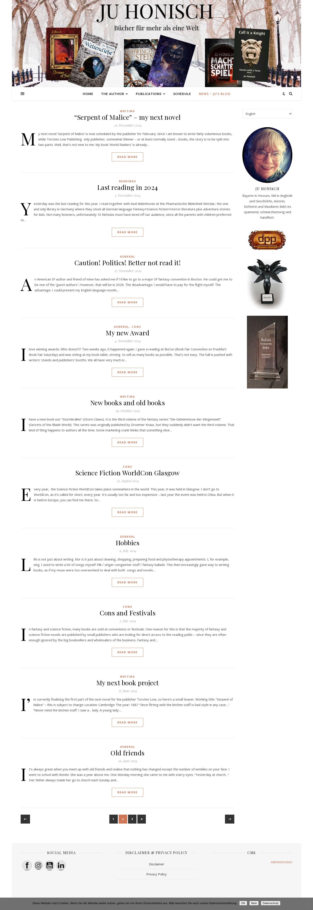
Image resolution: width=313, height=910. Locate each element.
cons (136, 327)
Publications (148, 93)
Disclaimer (156, 864)
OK (243, 903)
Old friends (127, 752)
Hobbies (128, 542)
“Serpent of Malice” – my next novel (127, 117)
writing (127, 111)
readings (127, 181)
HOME (88, 93)
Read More (127, 157)
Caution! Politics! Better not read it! (127, 262)
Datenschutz (271, 903)
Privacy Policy (156, 874)
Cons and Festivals (127, 612)
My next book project (127, 682)
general (127, 256)
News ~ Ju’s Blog (214, 93)
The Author (112, 93)
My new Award (127, 332)
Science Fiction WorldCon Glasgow (127, 472)
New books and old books (127, 402)
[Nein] (307, 904)
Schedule (182, 93)
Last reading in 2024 (127, 187)
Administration (281, 862)
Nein (254, 903)
